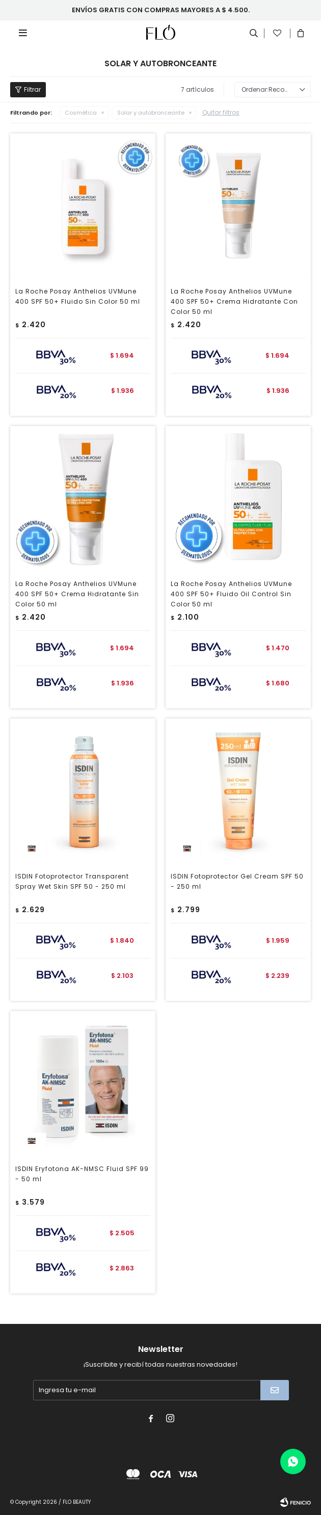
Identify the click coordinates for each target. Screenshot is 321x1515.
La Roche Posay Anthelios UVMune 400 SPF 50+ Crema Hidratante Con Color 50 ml (234, 301)
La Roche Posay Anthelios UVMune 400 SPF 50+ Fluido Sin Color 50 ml (77, 296)
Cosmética (81, 113)
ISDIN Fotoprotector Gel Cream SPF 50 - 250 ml (237, 881)
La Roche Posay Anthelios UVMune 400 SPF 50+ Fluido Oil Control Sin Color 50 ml (231, 593)
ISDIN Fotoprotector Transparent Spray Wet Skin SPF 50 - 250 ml (72, 881)
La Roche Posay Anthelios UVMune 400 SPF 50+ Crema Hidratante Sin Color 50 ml (77, 593)
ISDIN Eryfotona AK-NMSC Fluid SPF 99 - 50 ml (82, 1173)
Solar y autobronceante (150, 113)
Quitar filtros (220, 112)
